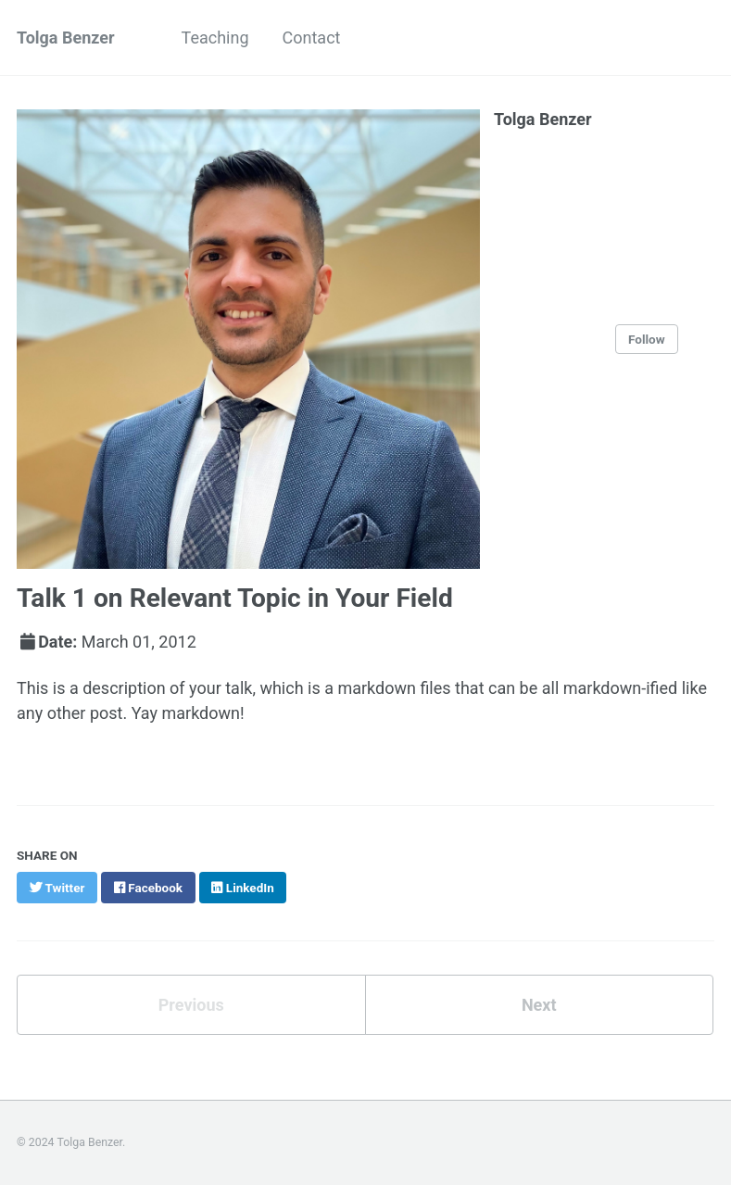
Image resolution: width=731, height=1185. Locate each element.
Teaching (215, 37)
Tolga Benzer (66, 37)
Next (539, 1005)
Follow (646, 339)
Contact (312, 37)
